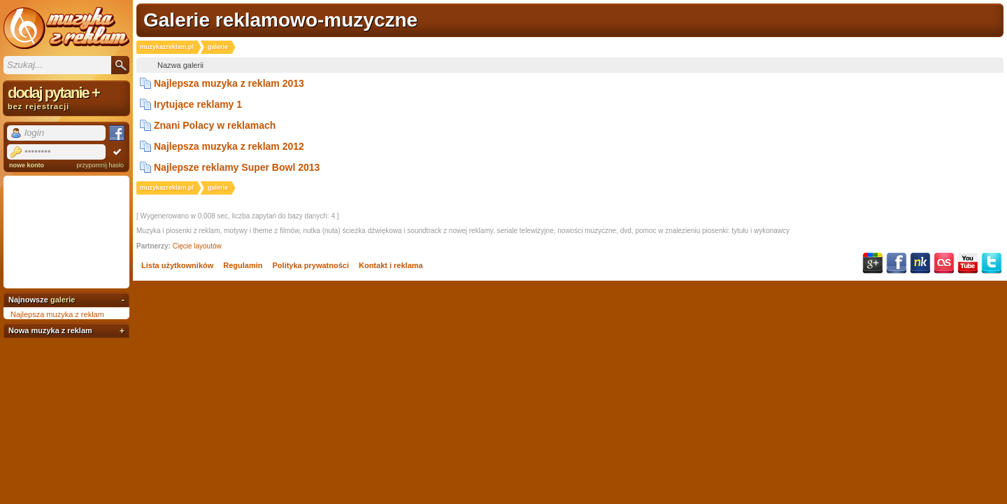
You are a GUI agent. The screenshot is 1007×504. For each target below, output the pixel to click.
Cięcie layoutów (197, 246)
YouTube (967, 263)
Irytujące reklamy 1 (198, 104)
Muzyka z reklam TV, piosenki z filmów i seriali (66, 28)
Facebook (896, 263)
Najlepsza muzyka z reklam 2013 (229, 83)
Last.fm (944, 263)
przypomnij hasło (100, 165)
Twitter (991, 263)
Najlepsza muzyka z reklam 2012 (229, 146)
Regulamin (242, 265)
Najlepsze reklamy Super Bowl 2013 (237, 167)
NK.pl (920, 263)
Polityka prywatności (311, 265)
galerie (62, 299)
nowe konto (26, 165)
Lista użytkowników (177, 265)
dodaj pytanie (66, 97)
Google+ (872, 263)
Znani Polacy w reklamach (215, 125)
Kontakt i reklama (391, 265)
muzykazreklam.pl (167, 46)
